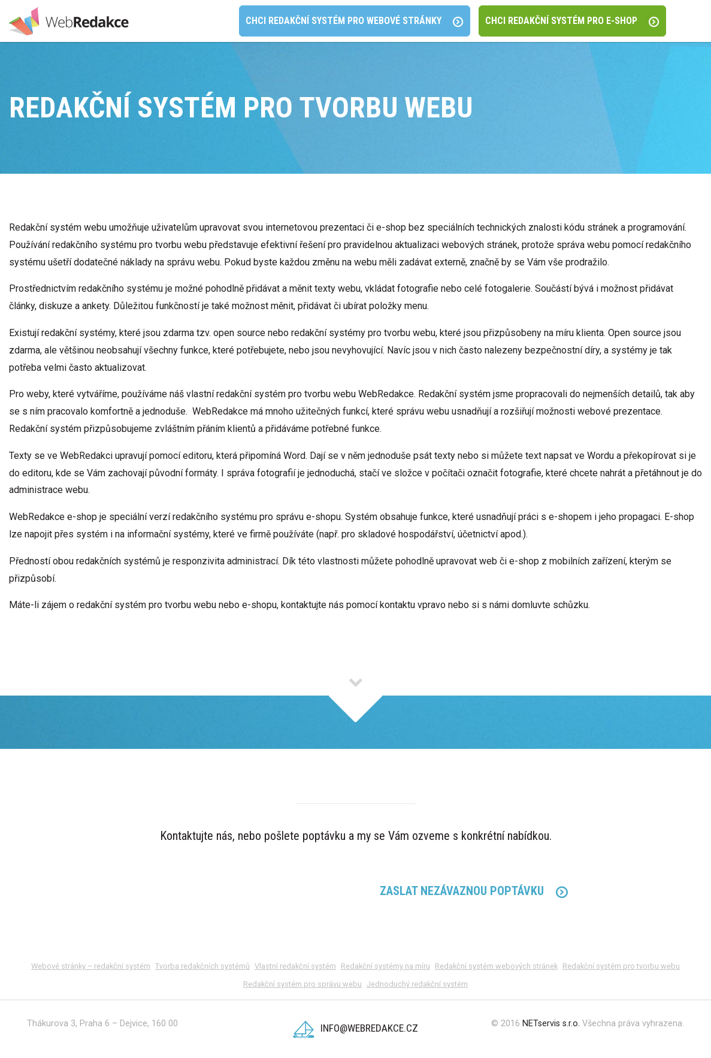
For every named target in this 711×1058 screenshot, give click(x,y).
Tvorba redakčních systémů (202, 966)
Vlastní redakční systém (295, 966)
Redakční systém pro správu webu (302, 984)
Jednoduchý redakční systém (417, 984)
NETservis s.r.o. (551, 1023)
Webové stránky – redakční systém (90, 966)
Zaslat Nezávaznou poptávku (474, 891)
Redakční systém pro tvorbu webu (621, 966)
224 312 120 (237, 892)
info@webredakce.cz (355, 1028)
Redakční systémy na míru (385, 966)
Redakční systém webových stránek (496, 966)
